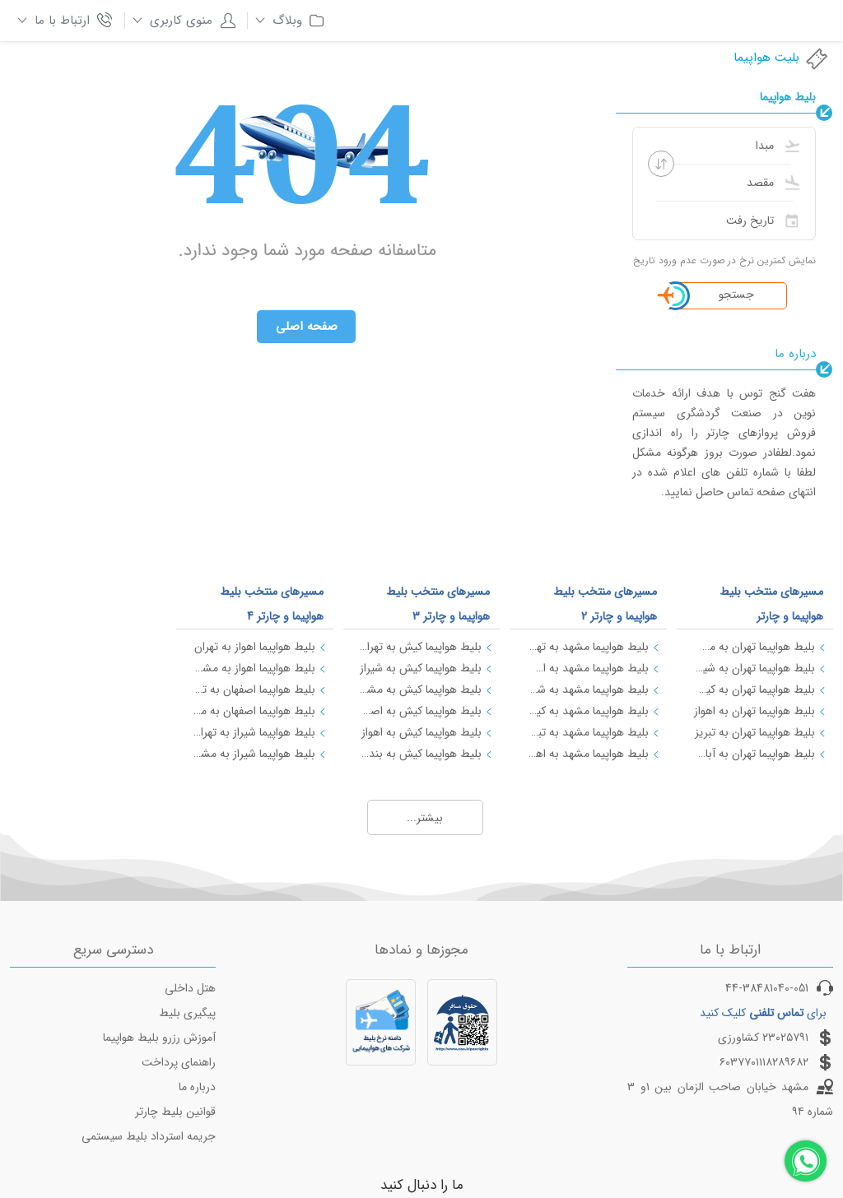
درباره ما (197, 1087)
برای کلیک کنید (763, 1013)
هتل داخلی (190, 988)
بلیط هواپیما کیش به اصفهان (421, 711)
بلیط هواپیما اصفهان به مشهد (253, 711)
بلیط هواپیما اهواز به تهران (254, 647)
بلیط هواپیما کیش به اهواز (421, 732)
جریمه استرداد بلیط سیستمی (149, 1136)
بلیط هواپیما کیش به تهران (421, 647)
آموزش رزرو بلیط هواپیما (159, 1038)
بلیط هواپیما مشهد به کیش (587, 711)
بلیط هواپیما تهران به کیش (754, 689)
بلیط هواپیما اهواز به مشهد (253, 668)
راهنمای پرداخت (179, 1062)
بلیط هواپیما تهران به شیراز (754, 668)
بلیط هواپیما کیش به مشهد (421, 689)
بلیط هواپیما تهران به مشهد (754, 647)
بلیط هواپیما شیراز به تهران (253, 732)
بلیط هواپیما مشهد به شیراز (587, 689)
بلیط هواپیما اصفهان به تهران (253, 689)
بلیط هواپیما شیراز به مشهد (253, 754)
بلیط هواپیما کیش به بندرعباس (421, 754)
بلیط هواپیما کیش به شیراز (421, 668)
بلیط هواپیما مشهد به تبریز (587, 732)
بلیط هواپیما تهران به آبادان (754, 754)
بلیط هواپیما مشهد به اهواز (587, 754)
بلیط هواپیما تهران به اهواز (754, 711)
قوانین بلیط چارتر (175, 1112)
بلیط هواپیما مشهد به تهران (587, 647)
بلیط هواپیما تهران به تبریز (755, 732)
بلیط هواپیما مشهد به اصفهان (587, 668)
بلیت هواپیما (782, 58)
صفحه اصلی (307, 327)
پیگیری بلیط (187, 1013)
